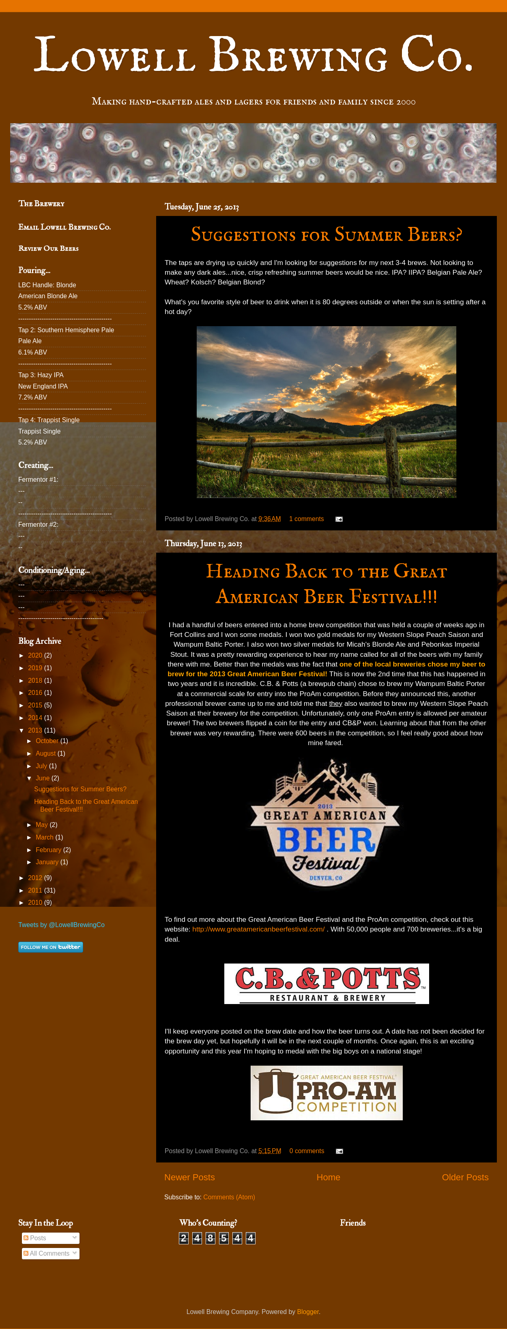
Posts (35, 1238)
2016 (36, 692)
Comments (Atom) (229, 1197)
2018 (36, 680)
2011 (36, 890)
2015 (36, 705)
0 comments (307, 1150)
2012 (36, 877)
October (48, 740)
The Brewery (41, 204)
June (44, 778)
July (42, 766)
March (45, 837)
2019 (36, 667)
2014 (36, 717)
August (46, 753)
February (49, 849)
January (48, 862)
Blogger (308, 1311)
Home (328, 1177)
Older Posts (465, 1177)
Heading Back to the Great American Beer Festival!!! (326, 584)
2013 (36, 730)
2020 (36, 655)
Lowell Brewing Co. (253, 57)
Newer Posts (189, 1177)
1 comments (306, 518)
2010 (36, 902)
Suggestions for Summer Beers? (327, 235)
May (42, 824)
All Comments (47, 1253)
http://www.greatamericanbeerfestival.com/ (258, 929)
